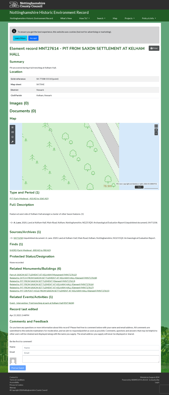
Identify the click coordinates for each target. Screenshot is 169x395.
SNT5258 (18, 238)
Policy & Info (149, 18)
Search (101, 18)
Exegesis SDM (154, 377)
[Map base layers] (12, 132)
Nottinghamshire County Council (35, 390)
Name (12, 346)
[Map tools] (12, 141)
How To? (84, 18)
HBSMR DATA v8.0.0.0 (140, 380)
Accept (33, 38)
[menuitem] (66, 18)
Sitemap (13, 388)
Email (12, 352)
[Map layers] (12, 127)
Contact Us (14, 377)
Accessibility (14, 382)
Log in (157, 382)
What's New (66, 18)
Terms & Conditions (17, 380)
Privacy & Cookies (16, 385)
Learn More (20, 38)
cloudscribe (155, 380)
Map (115, 18)
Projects (130, 18)
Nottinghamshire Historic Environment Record (31, 18)
